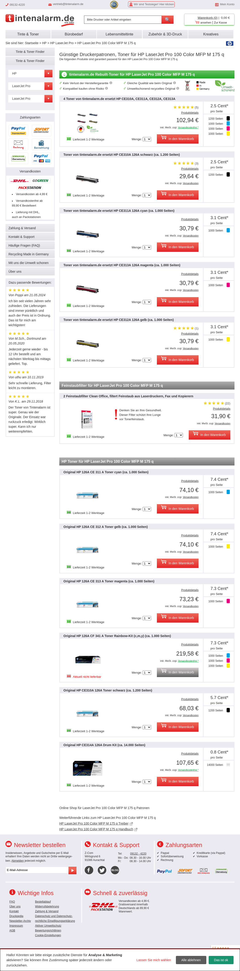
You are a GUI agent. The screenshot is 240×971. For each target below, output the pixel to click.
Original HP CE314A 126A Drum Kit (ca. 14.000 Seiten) (104, 745)
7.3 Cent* (219, 588)
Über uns (15, 271)
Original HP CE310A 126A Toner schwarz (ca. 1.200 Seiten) (107, 690)
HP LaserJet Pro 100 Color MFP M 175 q (106, 43)
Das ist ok (221, 960)
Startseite (31, 43)
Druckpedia (16, 916)
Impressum (16, 925)
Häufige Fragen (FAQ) (24, 245)
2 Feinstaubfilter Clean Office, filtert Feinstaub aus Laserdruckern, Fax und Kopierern (128, 396)
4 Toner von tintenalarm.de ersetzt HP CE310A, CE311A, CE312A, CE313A (119, 99)
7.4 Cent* (219, 479)
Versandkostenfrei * (188, 127)
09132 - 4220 (138, 853)
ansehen (205, 22)
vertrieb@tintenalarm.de (68, 4)
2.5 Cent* (219, 105)
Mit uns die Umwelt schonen (28, 263)
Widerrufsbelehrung (47, 906)
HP (44, 43)
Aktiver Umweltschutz (48, 925)
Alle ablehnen (191, 960)
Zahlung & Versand (22, 228)
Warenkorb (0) (208, 17)
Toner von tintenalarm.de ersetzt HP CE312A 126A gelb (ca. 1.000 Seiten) (118, 320)
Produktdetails (190, 112)
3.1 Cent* (219, 217)
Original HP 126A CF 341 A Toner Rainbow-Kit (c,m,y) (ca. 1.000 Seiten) (117, 636)
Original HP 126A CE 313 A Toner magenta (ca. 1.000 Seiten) (108, 581)
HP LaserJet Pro (62, 43)
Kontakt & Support (21, 237)
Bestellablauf (43, 901)
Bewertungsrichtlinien (48, 930)
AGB (12, 930)
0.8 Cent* (219, 752)
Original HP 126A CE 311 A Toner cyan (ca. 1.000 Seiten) (105, 472)
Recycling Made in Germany (28, 254)
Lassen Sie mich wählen (153, 960)
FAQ (12, 901)
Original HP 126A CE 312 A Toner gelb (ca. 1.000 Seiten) (105, 527)
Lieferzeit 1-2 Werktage (88, 139)
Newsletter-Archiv (20, 921)
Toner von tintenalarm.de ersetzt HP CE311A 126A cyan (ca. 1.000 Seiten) (119, 210)
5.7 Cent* (219, 697)
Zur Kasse (220, 22)
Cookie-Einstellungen (48, 935)
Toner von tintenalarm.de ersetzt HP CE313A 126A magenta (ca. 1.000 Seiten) (121, 265)
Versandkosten (191, 183)
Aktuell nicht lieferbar (87, 676)
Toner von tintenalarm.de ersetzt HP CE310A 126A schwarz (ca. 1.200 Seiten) (121, 154)
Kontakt (14, 911)
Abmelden (17, 860)
